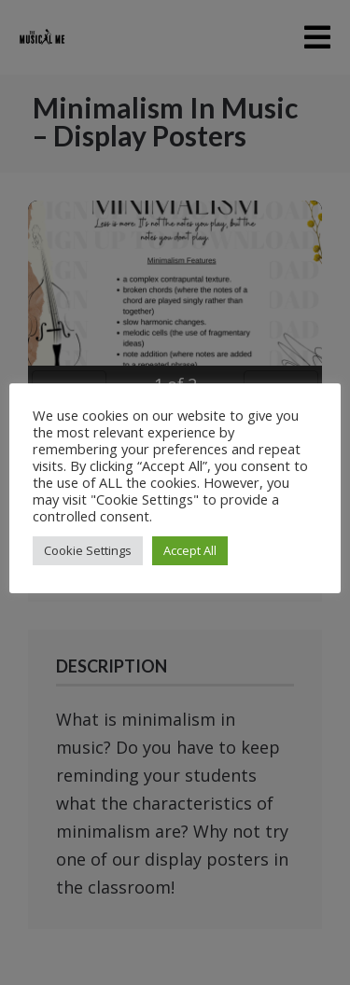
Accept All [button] (190, 550)
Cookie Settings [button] (88, 550)
